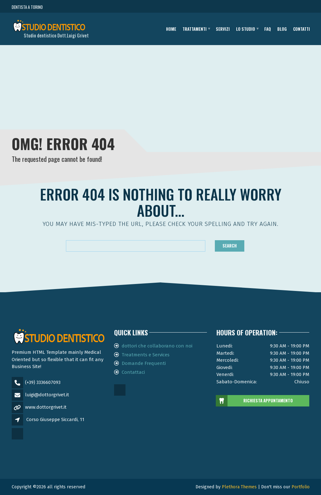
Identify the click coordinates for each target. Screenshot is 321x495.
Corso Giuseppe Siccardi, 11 (55, 419)
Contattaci (133, 372)
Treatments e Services (146, 355)
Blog (282, 29)
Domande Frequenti (144, 363)
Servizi (223, 29)
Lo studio (245, 29)
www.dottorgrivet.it (46, 407)
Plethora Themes (239, 487)
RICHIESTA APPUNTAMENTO (254, 400)
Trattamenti (195, 29)
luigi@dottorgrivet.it (47, 395)
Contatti (301, 29)
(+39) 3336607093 (43, 382)
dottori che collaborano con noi (157, 346)
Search (229, 245)
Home (171, 29)
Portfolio (301, 487)
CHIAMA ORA (274, 7)
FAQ (267, 29)
